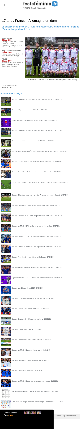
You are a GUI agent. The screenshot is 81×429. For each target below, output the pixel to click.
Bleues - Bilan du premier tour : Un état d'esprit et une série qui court (34, 195)
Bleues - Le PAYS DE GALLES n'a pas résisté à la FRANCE (31, 215)
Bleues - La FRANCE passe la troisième (25, 360)
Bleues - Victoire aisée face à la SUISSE (25, 308)
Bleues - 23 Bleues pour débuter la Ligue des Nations (29, 391)
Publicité (54, 415)
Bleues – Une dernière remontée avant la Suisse (27, 257)
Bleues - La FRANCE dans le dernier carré (25, 350)
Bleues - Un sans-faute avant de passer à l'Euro (27, 298)
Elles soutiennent (10, 414)
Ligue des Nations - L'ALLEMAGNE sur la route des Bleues (31, 277)
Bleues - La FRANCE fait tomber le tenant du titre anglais (30, 226)
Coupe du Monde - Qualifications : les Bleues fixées (28, 120)
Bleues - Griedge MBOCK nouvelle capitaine (26, 319)
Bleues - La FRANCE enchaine (22, 370)
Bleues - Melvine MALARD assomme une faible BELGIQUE (31, 267)
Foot (9, 416)
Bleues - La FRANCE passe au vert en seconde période (30, 205)
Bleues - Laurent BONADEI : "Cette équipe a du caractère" (31, 246)
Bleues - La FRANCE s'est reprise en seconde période (29, 381)
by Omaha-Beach (65, 415)
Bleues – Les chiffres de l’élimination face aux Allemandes (30, 172)
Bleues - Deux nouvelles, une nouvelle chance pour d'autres (31, 161)
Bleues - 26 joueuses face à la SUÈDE (24, 110)
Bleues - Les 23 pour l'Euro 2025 (22, 288)
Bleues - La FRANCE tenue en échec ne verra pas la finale (31, 130)
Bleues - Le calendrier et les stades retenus (26, 339)
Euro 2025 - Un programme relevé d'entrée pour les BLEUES (31, 401)
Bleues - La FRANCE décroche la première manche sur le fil (31, 99)
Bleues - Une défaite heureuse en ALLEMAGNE (27, 141)
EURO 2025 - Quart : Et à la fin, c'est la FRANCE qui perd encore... (33, 182)
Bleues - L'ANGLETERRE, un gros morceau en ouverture (30, 236)
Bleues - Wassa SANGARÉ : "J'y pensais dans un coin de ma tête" (33, 151)
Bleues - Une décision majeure (22, 329)
